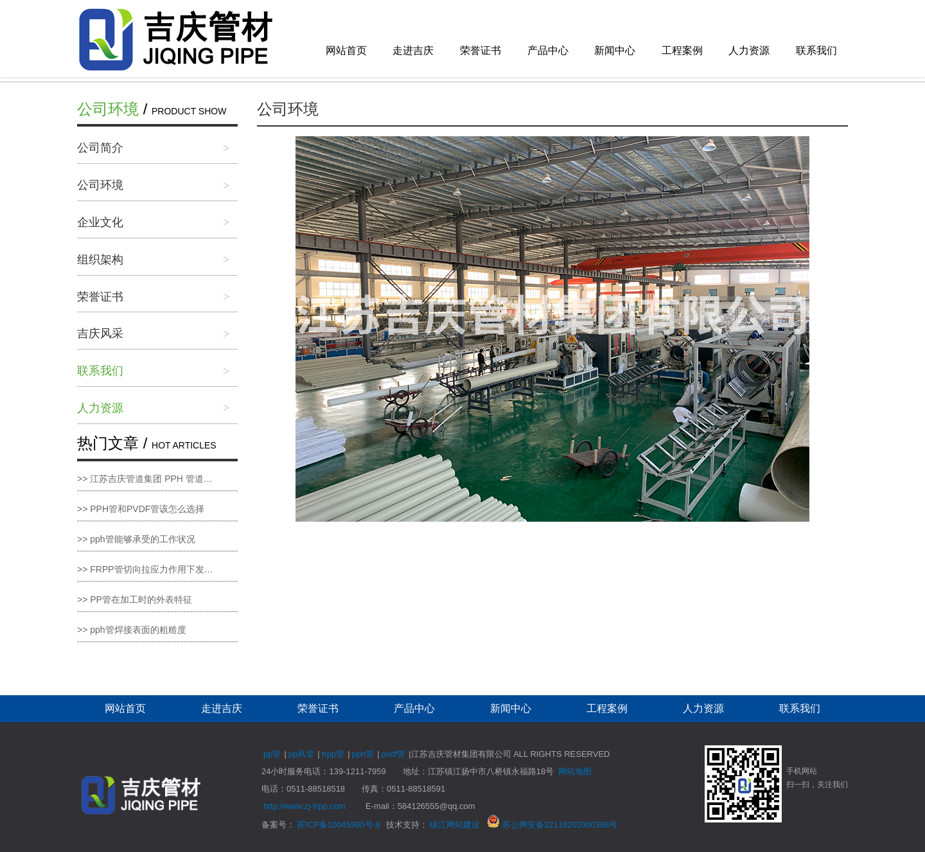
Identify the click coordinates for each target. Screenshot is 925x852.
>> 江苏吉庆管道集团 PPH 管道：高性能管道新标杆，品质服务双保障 (157, 479)
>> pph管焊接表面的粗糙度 (131, 630)
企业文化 (100, 222)
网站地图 (575, 771)
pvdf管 (394, 754)
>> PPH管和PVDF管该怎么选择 (140, 509)
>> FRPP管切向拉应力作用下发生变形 (154, 569)
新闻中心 (614, 50)
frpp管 (333, 754)
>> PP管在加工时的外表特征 (134, 599)
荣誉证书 (480, 50)
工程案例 (682, 50)
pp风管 (301, 754)
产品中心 (547, 50)
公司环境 (100, 185)
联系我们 (816, 50)
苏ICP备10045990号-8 (338, 825)
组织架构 (100, 259)
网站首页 (346, 50)
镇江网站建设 (455, 825)
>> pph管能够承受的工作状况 (136, 539)
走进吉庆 (413, 50)
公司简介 (100, 147)
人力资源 (749, 50)
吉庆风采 (100, 333)
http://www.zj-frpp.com (304, 806)
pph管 (363, 754)
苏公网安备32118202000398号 (552, 825)
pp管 (272, 754)
